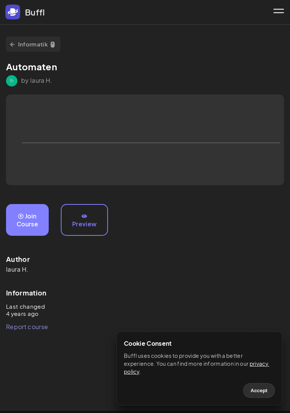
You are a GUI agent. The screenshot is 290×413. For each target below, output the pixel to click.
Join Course (27, 220)
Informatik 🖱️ (33, 44)
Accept (259, 390)
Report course (27, 327)
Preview (84, 220)
